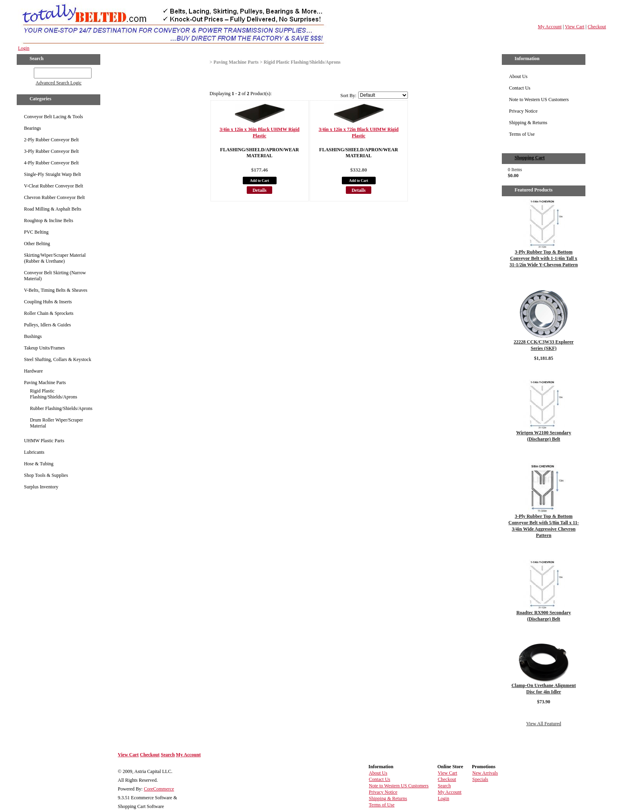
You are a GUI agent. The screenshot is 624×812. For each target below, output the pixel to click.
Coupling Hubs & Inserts (48, 301)
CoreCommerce (159, 789)
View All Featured (543, 723)
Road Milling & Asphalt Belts (52, 209)
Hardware (33, 371)
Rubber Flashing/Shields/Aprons (61, 408)
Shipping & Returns (528, 122)
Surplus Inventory (41, 487)
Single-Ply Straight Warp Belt (52, 174)
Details (259, 190)
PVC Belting (36, 232)
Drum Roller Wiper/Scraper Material (56, 423)
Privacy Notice (523, 111)
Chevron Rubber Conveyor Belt (54, 197)
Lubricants (34, 452)
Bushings (33, 336)
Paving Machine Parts (45, 382)
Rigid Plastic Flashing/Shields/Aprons (53, 394)
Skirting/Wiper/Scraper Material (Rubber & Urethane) (55, 258)
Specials (480, 779)
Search (168, 754)
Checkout (597, 26)
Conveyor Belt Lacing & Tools (53, 116)
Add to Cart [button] (259, 181)
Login (23, 48)
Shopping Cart (530, 157)
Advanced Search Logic (59, 83)
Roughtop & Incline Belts (48, 220)
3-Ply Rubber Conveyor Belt (51, 151)
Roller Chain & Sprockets (48, 313)
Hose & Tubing (38, 464)
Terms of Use (521, 134)
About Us (518, 76)
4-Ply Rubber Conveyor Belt (51, 163)
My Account (550, 26)
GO (28, 71)
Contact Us (519, 88)
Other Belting (37, 243)
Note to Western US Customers (539, 99)
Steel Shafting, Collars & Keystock (57, 359)
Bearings (32, 128)
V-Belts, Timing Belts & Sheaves (55, 290)
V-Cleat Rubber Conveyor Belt (53, 186)
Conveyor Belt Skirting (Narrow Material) (55, 275)
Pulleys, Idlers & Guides (47, 325)
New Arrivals (485, 773)
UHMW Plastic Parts (44, 440)
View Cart (574, 26)
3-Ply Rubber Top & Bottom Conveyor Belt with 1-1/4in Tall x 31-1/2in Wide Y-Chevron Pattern (543, 258)
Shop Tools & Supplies (46, 475)
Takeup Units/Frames (44, 348)
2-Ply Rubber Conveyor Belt (51, 139)
